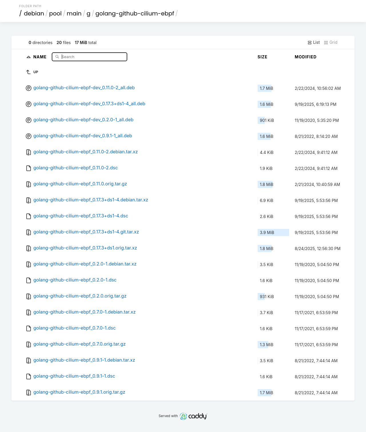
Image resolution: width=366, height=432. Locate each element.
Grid (330, 42)
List (313, 42)
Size (263, 56)
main (74, 13)
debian (34, 13)
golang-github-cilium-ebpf (135, 13)
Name (40, 56)
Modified (306, 56)
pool (55, 13)
